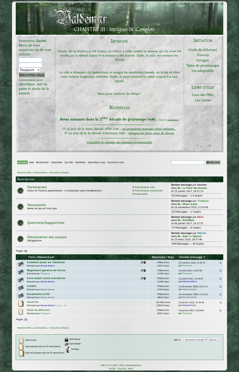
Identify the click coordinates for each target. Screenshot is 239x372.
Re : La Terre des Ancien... (193, 188)
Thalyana (203, 200)
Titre (31, 257)
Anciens (202, 184)
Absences (32, 302)
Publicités (141, 194)
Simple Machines (133, 365)
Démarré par (45, 257)
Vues (171, 257)
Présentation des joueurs (47, 237)
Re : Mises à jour (187, 204)
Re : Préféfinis (186, 220)
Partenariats (37, 187)
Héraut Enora (189, 305)
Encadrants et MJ (38, 294)
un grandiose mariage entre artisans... (149, 129)
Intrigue (202, 60)
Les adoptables (203, 71)
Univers (203, 55)
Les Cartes (203, 100)
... (63, 305)
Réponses (158, 257)
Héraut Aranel (47, 289)
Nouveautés (36, 205)
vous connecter (29, 48)
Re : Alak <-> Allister (190, 236)
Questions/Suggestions (45, 223)
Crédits (31, 286)
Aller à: (177, 340)
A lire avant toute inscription (46, 278)
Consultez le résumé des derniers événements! (119, 143)
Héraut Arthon (47, 265)
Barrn (200, 217)
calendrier (172, 120)
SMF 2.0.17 (106, 365)
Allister (201, 233)
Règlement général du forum (46, 270)
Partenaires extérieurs (149, 190)
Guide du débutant (202, 50)
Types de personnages (203, 66)
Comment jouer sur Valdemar (46, 262)
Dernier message (192, 257)
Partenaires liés (145, 187)
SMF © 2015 (118, 365)
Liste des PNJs (203, 95)
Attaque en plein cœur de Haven (151, 133)
